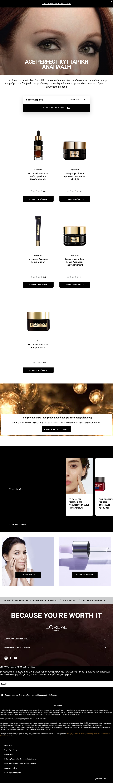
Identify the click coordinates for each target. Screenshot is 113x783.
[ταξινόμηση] (75, 99)
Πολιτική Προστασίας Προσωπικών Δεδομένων (20, 759)
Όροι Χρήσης (8, 754)
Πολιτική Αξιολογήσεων (12, 772)
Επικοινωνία (8, 745)
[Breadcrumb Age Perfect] (70, 600)
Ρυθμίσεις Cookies (10, 768)
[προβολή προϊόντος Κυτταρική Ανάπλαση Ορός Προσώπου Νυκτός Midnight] (38, 199)
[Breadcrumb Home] (7, 600)
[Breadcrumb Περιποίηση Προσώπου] (45, 600)
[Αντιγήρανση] (28, 574)
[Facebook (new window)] (10, 658)
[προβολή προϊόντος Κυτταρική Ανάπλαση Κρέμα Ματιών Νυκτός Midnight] (74, 199)
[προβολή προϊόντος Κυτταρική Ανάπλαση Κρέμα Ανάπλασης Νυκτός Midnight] (74, 285)
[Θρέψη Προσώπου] (85, 574)
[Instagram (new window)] (6, 658)
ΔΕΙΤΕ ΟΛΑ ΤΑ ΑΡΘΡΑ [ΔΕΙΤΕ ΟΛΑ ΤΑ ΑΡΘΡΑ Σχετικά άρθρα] (17, 524)
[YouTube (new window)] (15, 658)
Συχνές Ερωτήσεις (10, 750)
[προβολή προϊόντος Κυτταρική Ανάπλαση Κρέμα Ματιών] (38, 285)
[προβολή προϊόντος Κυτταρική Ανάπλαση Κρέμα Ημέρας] (38, 370)
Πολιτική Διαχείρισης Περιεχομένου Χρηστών (20, 763)
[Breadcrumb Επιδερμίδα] (22, 600)
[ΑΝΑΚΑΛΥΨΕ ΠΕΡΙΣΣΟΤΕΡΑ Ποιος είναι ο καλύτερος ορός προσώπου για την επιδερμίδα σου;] (56, 429)
